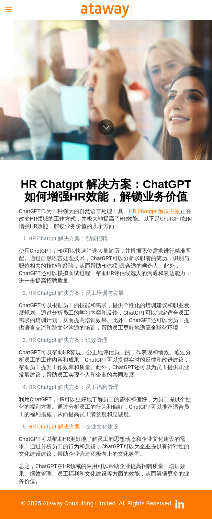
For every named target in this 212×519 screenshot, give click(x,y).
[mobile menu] (8, 9)
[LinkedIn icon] (180, 506)
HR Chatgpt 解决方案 (154, 211)
